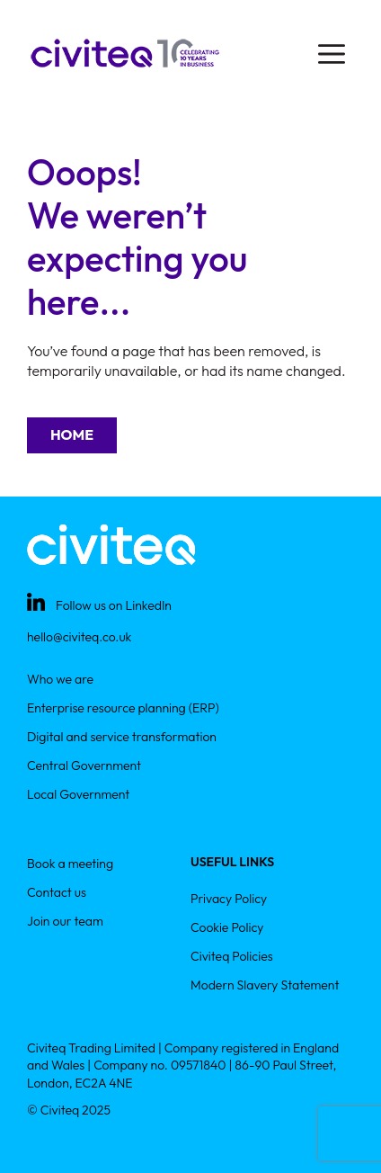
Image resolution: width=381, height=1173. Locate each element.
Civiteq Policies (231, 956)
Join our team (65, 921)
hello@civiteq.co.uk (79, 637)
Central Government (84, 765)
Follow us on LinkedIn (114, 605)
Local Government (78, 794)
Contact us (56, 892)
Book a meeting (70, 863)
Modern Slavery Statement (264, 985)
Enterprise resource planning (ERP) (123, 708)
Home (71, 434)
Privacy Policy (228, 899)
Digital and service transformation (122, 737)
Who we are (60, 679)
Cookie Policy (226, 927)
